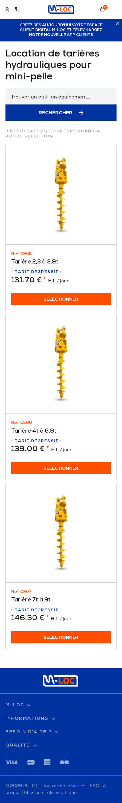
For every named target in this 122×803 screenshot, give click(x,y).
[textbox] (61, 97)
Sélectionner (61, 299)
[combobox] (61, 96)
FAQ (94, 786)
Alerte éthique (62, 792)
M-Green (33, 792)
